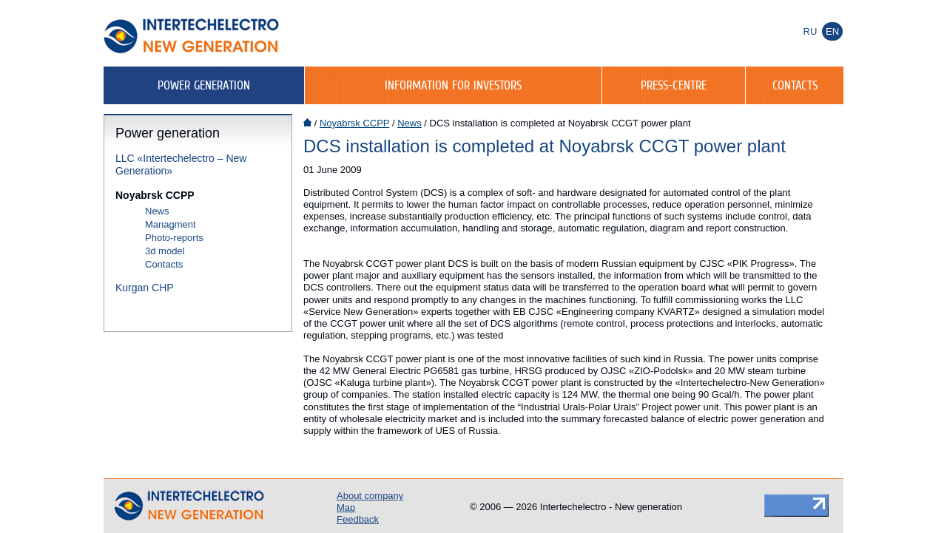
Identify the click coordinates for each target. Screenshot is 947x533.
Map (346, 507)
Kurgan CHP (144, 287)
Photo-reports (174, 237)
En (832, 31)
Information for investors (453, 85)
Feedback (358, 519)
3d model (164, 251)
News (157, 211)
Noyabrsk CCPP (155, 195)
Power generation (204, 85)
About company (370, 495)
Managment (170, 224)
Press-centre (674, 85)
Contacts (795, 85)
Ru (810, 31)
